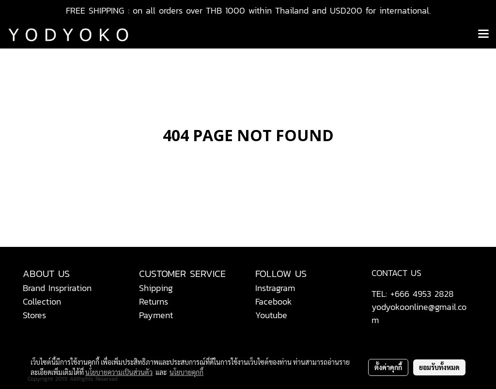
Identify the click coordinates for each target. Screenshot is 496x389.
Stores (34, 315)
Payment (156, 315)
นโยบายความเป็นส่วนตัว (119, 372)
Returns (153, 301)
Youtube (271, 315)
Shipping (156, 287)
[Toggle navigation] (483, 34)
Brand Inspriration (57, 287)
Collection (42, 301)
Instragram (275, 287)
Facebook (273, 301)
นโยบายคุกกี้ (186, 372)
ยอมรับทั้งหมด (439, 367)
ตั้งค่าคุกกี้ (388, 367)
